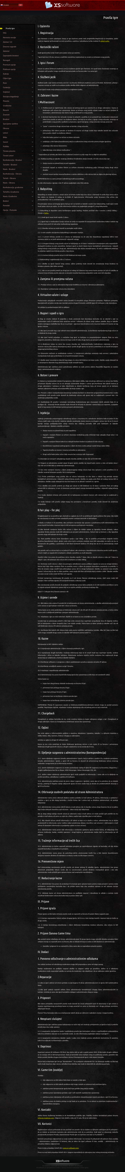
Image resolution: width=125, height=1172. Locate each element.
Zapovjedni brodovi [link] (11, 55)
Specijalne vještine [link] (10, 124)
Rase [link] (5, 83)
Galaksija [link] (6, 87)
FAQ (4, 33)
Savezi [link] (5, 142)
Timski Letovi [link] (8, 155)
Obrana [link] (6, 128)
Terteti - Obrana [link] (9, 178)
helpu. (46, 213)
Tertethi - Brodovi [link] (10, 164)
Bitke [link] (5, 137)
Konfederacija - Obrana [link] (12, 174)
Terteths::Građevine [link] (11, 192)
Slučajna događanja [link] (11, 96)
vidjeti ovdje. (105, 41)
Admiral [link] (6, 51)
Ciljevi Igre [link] (7, 78)
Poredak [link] (6, 205)
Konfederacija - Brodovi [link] (12, 160)
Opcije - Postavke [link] (10, 210)
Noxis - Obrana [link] (9, 183)
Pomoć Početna (62, 4)
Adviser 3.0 (7, 42)
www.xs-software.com (71, 1148)
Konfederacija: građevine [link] (13, 187)
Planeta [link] (6, 101)
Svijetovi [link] (6, 92)
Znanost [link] (6, 114)
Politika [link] (6, 146)
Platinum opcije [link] (9, 69)
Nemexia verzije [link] (9, 37)
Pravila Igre (10, 28)
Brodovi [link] (6, 119)
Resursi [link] (6, 110)
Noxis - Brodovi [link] (9, 169)
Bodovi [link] (6, 201)
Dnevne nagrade (9, 46)
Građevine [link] (7, 105)
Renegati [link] (6, 60)
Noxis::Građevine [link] (10, 196)
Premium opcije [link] (9, 65)
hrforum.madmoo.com (46, 1118)
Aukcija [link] (6, 74)
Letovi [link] (5, 133)
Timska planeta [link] (9, 151)
